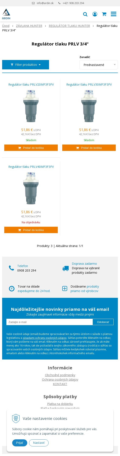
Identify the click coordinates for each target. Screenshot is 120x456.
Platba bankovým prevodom (60, 408)
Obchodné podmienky (60, 375)
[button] (85, 14)
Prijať (19, 442)
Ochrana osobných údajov (60, 379)
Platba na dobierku (60, 404)
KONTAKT (60, 384)
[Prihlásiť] (95, 14)
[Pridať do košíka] (31, 148)
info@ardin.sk (45, 3)
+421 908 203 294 (73, 3)
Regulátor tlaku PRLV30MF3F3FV (89, 84)
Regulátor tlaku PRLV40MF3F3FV (31, 166)
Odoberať (103, 322)
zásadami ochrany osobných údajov (45, 338)
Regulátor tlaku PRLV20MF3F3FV (31, 84)
